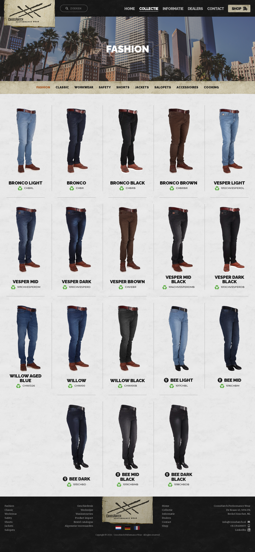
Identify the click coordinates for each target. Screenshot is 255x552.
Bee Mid (229, 380)
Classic (62, 87)
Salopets (162, 87)
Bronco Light (25, 183)
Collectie (148, 8)
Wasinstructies (84, 513)
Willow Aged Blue (26, 378)
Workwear (83, 87)
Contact (215, 8)
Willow (76, 380)
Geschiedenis (85, 505)
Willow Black (127, 380)
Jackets (142, 87)
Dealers (195, 8)
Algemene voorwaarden (79, 525)
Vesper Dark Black (229, 279)
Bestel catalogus (83, 521)
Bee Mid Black (127, 477)
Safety (105, 87)
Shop (236, 8)
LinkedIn (240, 529)
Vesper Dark (76, 282)
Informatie (173, 8)
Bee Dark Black (178, 477)
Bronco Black (127, 183)
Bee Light (178, 380)
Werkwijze (87, 509)
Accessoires (187, 87)
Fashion (43, 87)
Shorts (122, 87)
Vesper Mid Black (178, 279)
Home (129, 8)
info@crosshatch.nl (234, 521)
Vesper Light (229, 183)
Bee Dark (76, 479)
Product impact (84, 517)
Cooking (211, 87)
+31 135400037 (238, 525)
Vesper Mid (25, 282)
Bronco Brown (178, 183)
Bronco (76, 183)
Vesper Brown (127, 282)
